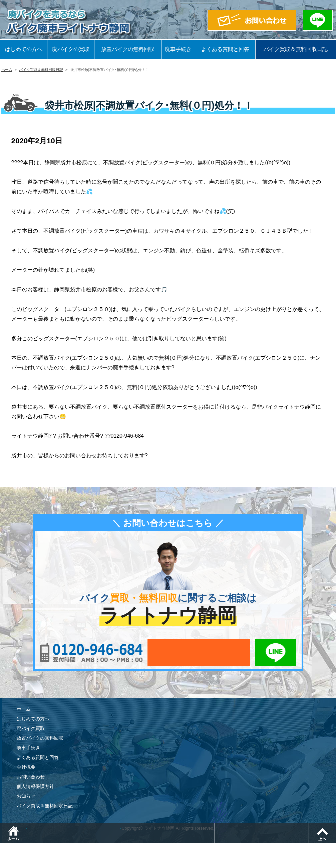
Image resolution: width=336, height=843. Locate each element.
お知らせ (26, 796)
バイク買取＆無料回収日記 (296, 49)
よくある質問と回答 (225, 49)
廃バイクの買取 (70, 49)
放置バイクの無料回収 (127, 49)
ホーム (6, 70)
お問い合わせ (31, 776)
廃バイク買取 (31, 728)
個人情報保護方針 (35, 786)
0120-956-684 (91, 652)
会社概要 (26, 767)
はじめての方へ (23, 49)
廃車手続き (178, 49)
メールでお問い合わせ (198, 652)
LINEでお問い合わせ (275, 652)
